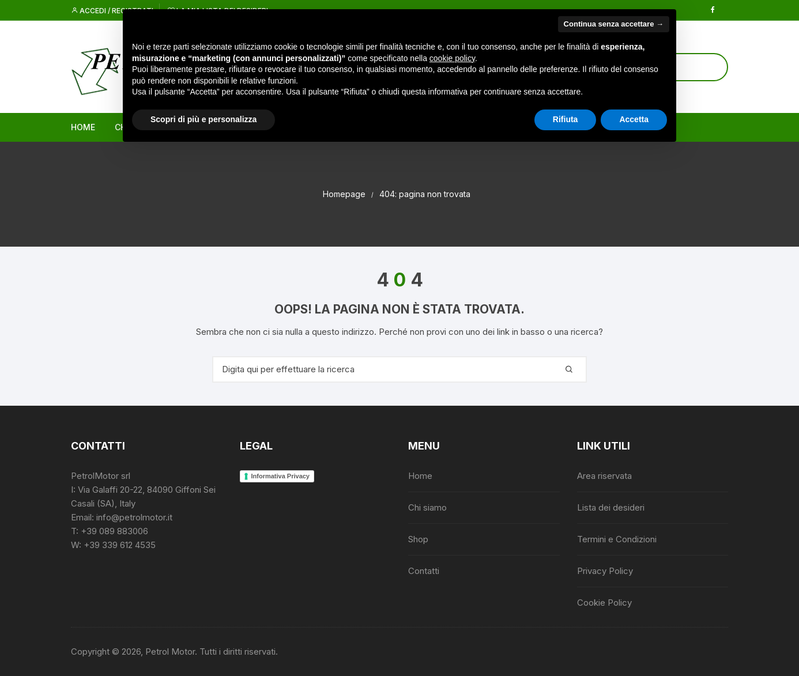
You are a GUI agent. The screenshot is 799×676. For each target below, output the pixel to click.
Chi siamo (427, 507)
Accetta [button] (634, 119)
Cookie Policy (604, 602)
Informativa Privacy (280, 476)
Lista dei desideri (611, 507)
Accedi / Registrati (112, 10)
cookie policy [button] (452, 58)
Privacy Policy (605, 570)
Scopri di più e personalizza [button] (203, 119)
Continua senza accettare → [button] (614, 24)
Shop (418, 539)
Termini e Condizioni (617, 539)
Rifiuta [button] (565, 119)
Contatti (423, 570)
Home (83, 127)
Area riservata (604, 475)
